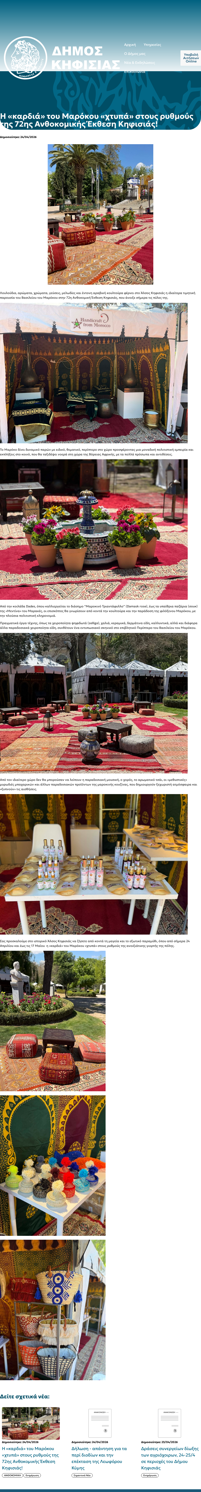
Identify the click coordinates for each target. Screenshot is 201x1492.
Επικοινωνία (134, 71)
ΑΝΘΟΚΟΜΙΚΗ (12, 1475)
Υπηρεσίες (152, 44)
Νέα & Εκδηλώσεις (139, 62)
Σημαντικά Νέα (82, 1475)
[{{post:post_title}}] (31, 1423)
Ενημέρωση (32, 1475)
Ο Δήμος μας (134, 53)
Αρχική (130, 44)
